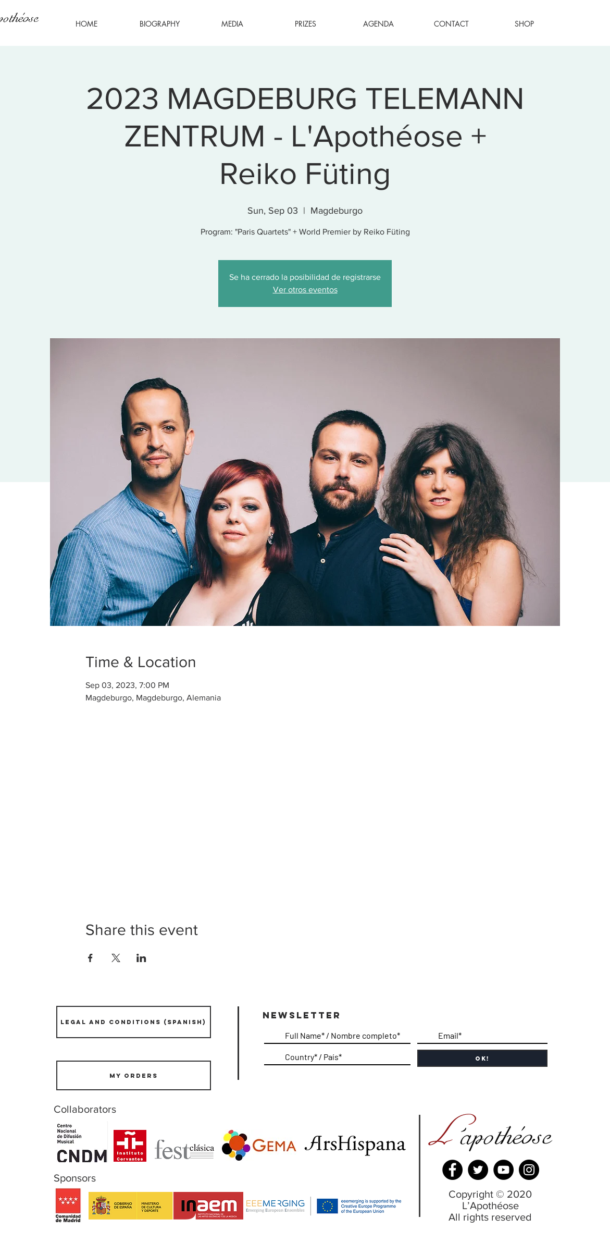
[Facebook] (452, 1170)
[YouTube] (503, 1170)
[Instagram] (529, 1170)
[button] (232, 24)
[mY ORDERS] (133, 1075)
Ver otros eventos (305, 289)
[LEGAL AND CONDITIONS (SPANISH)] (133, 1022)
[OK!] (482, 1058)
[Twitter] (478, 1170)
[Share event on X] (116, 958)
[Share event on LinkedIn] (141, 958)
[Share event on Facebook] (90, 958)
